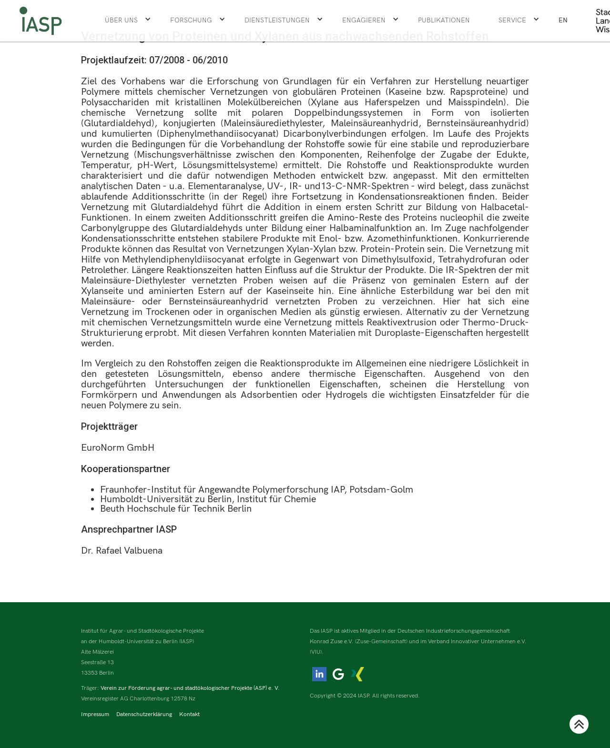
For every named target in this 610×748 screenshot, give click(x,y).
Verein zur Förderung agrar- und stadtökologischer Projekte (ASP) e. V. (190, 688)
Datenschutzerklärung (144, 714)
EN (563, 20)
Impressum (95, 714)
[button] (128, 20)
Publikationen (444, 20)
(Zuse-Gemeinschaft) (381, 641)
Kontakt (189, 714)
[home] (40, 20)
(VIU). (317, 652)
